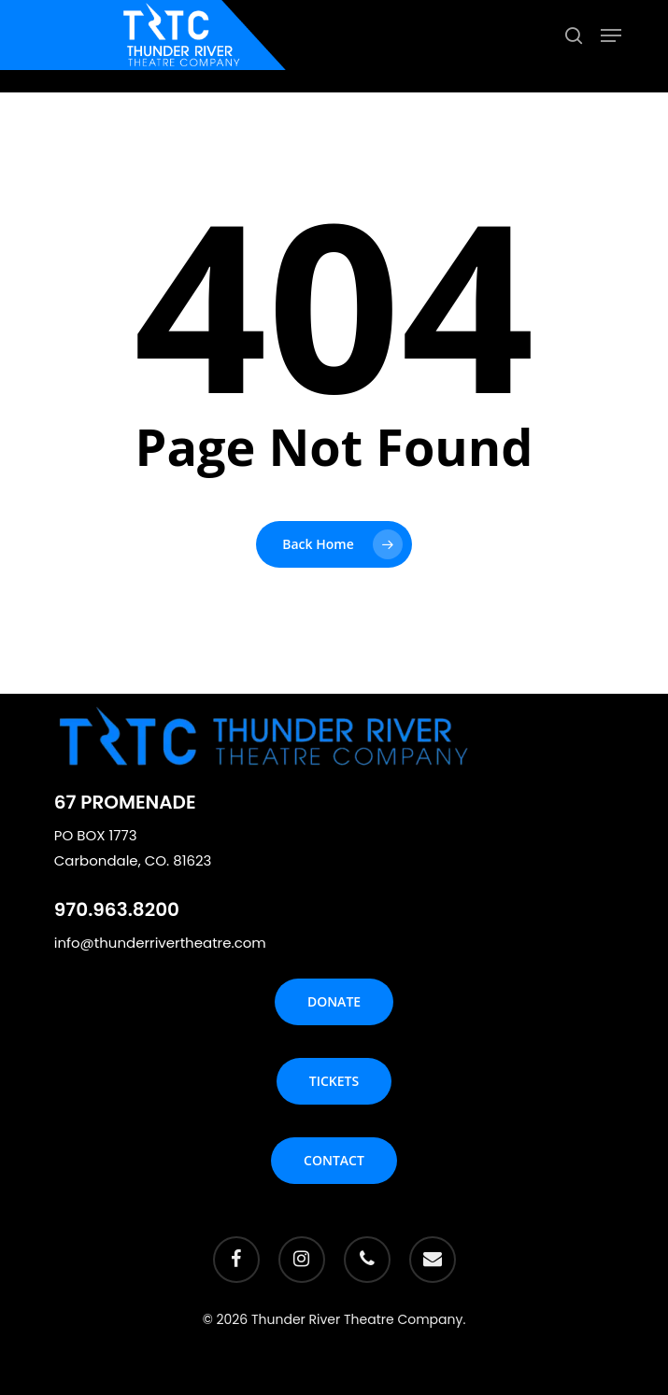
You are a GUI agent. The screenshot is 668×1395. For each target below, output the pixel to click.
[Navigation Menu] (611, 35)
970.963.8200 (116, 909)
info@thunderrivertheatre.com (160, 942)
